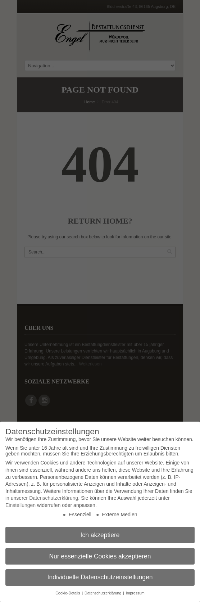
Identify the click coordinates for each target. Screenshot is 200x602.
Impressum (135, 593)
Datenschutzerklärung (53, 498)
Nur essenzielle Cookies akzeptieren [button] (100, 556)
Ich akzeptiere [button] (100, 535)
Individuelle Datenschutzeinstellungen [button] (100, 577)
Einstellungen (20, 505)
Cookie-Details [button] (68, 593)
